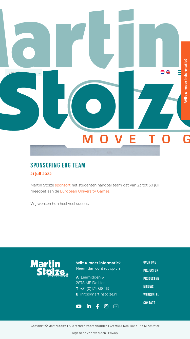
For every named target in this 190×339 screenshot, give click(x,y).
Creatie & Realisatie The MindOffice (135, 326)
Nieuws (148, 286)
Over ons (150, 262)
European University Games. (85, 191)
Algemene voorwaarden (89, 333)
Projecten (150, 270)
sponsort (63, 185)
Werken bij (151, 294)
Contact (149, 303)
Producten (151, 278)
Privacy (113, 333)
